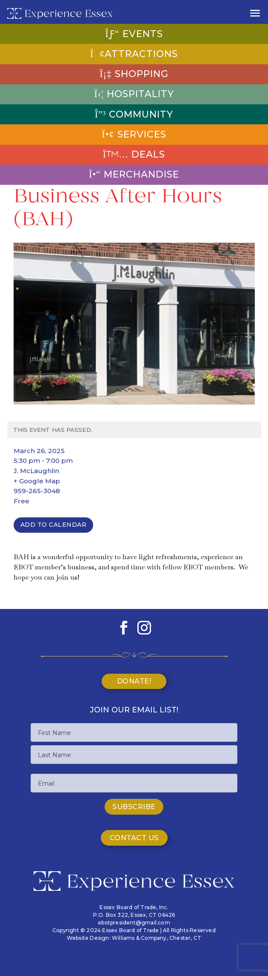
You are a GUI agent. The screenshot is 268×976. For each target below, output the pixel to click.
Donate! (134, 681)
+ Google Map (37, 481)
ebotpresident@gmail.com (134, 922)
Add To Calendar (53, 524)
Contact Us (134, 838)
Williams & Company (139, 938)
